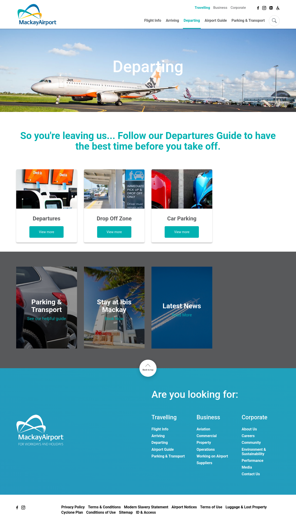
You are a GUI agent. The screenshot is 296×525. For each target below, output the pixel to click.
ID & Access (146, 512)
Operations (206, 449)
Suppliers (204, 463)
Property (204, 442)
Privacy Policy (73, 507)
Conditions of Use (101, 512)
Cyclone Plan (72, 512)
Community (251, 442)
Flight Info (152, 20)
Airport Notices (184, 507)
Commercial (207, 436)
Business (220, 8)
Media (247, 467)
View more (46, 232)
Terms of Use (211, 507)
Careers (248, 436)
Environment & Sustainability (254, 451)
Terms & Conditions (104, 507)
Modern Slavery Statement (146, 507)
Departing (192, 20)
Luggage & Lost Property (246, 507)
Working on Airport (212, 456)
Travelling (202, 8)
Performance (252, 460)
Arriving (172, 20)
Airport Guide (216, 20)
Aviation (203, 429)
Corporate (238, 8)
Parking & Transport (248, 20)
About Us (249, 429)
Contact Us (251, 474)
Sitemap (126, 512)
